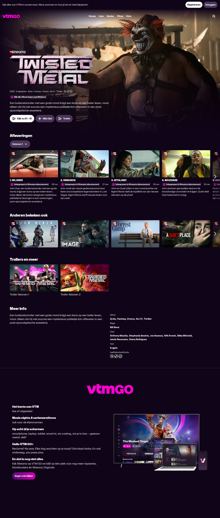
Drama (131, 318)
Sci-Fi (139, 318)
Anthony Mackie (119, 335)
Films (120, 16)
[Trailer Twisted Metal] (64, 118)
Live (101, 16)
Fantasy (121, 318)
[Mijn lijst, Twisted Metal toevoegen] (45, 118)
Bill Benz (114, 327)
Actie (113, 318)
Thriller (148, 318)
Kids (128, 16)
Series (110, 16)
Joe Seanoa (156, 335)
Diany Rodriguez (138, 339)
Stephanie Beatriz (139, 335)
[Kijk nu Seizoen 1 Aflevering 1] (22, 118)
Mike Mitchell (184, 335)
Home (92, 16)
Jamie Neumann (119, 339)
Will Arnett (170, 335)
